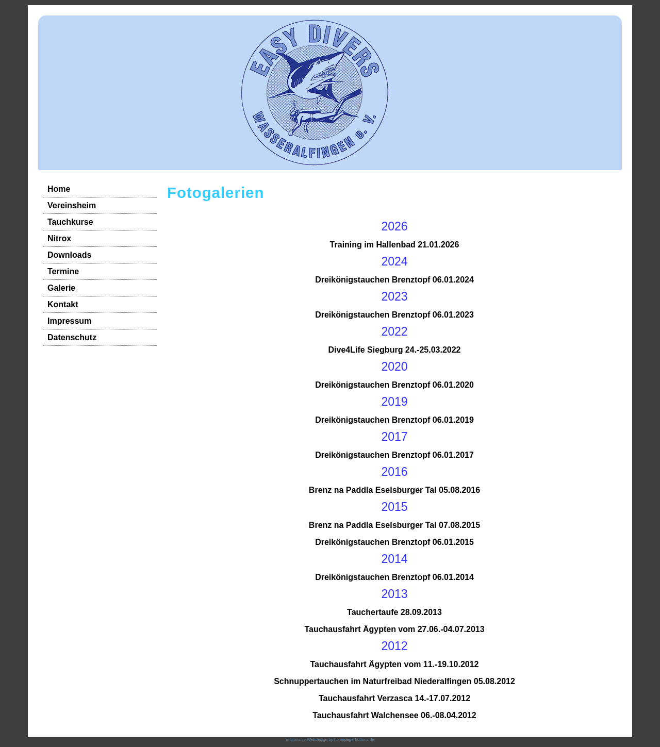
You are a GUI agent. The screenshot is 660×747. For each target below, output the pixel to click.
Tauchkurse (70, 222)
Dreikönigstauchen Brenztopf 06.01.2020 (394, 384)
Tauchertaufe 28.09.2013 (394, 612)
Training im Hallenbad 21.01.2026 (394, 244)
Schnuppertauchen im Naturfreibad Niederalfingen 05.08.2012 (394, 681)
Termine (63, 271)
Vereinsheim (71, 205)
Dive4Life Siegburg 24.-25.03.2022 (394, 349)
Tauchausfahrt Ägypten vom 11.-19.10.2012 (394, 664)
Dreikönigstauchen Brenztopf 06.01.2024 (394, 279)
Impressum (69, 321)
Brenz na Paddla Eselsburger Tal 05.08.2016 (394, 490)
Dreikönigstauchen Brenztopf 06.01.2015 (394, 542)
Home (58, 189)
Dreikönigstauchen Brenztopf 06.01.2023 (394, 314)
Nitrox (59, 238)
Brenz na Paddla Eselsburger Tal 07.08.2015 (394, 525)
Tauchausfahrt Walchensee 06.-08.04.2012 (394, 715)
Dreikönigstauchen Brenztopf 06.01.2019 (394, 420)
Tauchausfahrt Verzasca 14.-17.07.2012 (394, 698)
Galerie (61, 288)
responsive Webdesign (306, 739)
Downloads (69, 255)
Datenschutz (71, 337)
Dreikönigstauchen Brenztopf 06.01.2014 (394, 577)
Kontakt (62, 304)
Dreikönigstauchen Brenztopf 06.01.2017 (394, 455)
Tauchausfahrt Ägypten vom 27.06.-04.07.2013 (394, 629)
